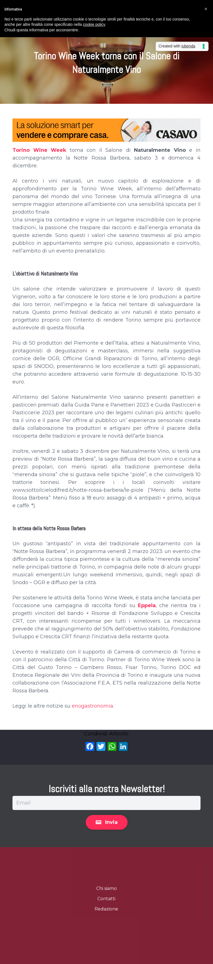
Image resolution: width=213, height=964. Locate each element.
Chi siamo (106, 888)
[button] (205, 8)
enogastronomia (92, 706)
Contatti (106, 898)
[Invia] (107, 822)
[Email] (106, 803)
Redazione (106, 909)
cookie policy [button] (94, 24)
